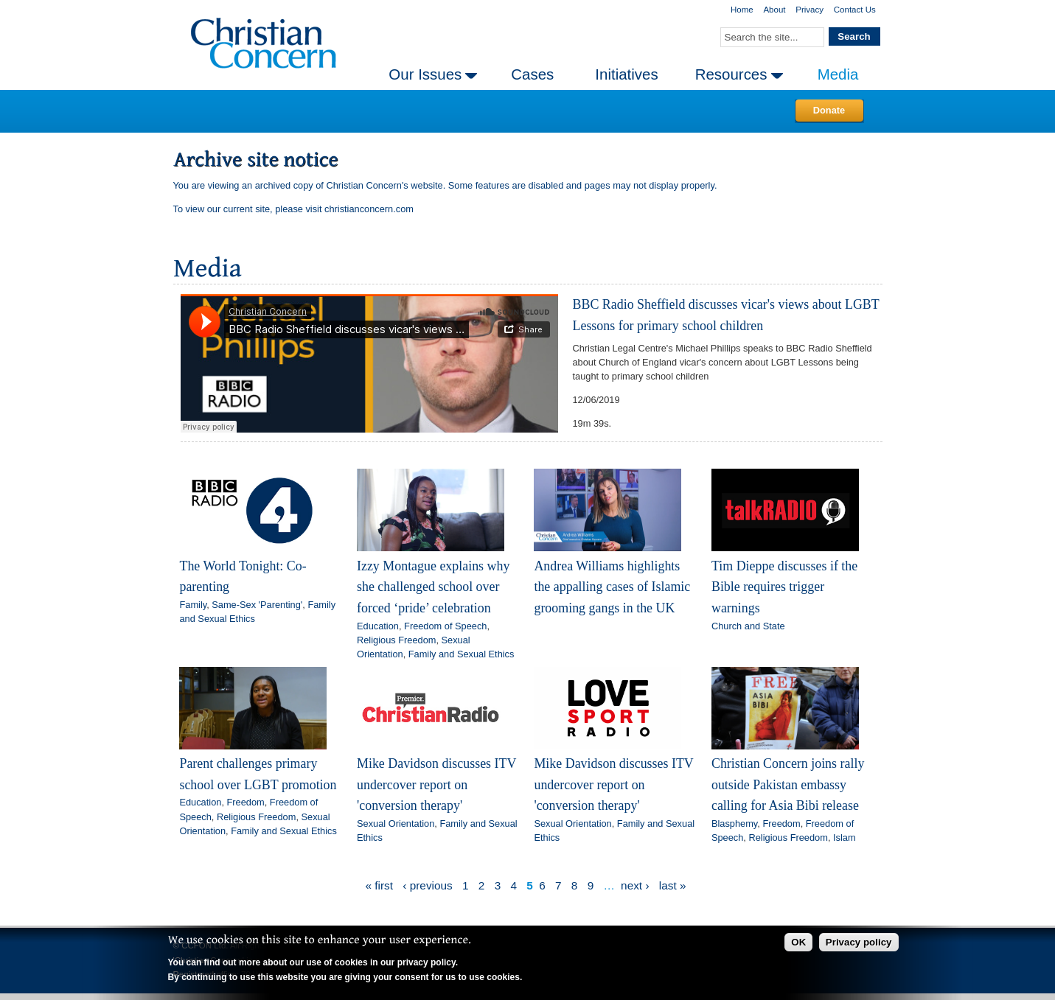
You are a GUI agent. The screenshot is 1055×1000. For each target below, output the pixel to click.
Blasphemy (734, 823)
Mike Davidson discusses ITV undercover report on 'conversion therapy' (436, 784)
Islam (844, 837)
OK (798, 942)
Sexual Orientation (395, 823)
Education (378, 626)
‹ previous (427, 885)
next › (635, 885)
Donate (829, 110)
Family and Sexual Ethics (461, 654)
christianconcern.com (369, 208)
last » (672, 885)
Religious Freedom (396, 640)
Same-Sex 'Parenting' (257, 604)
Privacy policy (859, 942)
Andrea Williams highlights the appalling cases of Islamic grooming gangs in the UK (612, 587)
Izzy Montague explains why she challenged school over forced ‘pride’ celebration (433, 587)
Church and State (748, 626)
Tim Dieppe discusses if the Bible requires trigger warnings (784, 587)
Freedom (246, 802)
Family (192, 604)
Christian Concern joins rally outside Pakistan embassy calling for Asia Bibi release (787, 784)
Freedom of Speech (445, 626)
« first (379, 885)
